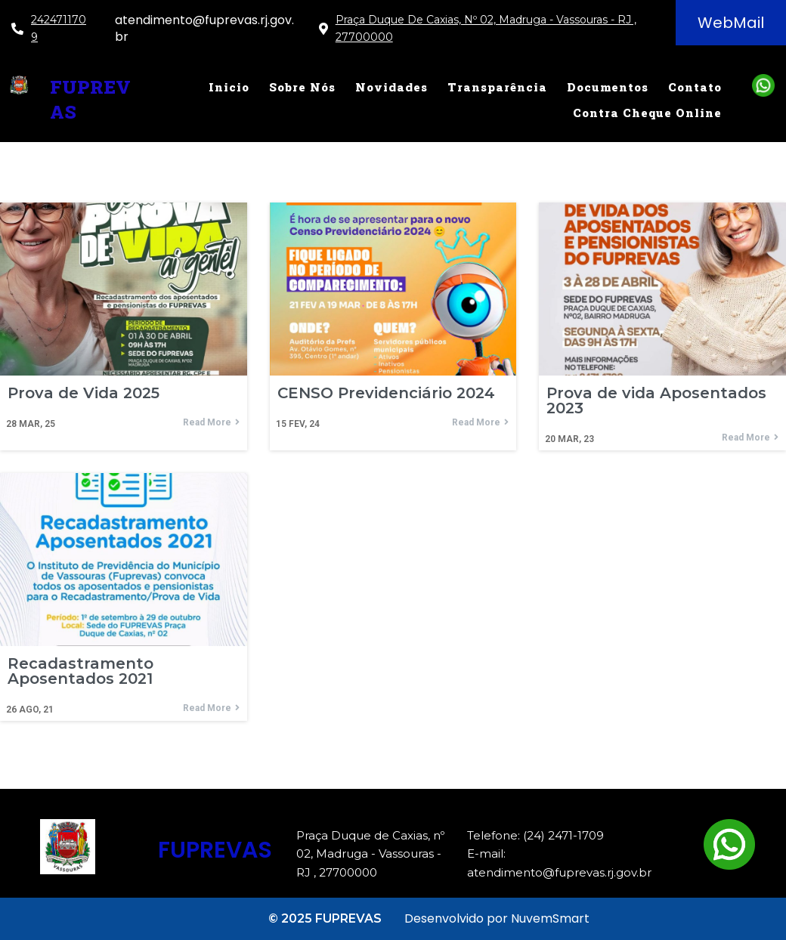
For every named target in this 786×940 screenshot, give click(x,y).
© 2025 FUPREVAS (325, 918)
